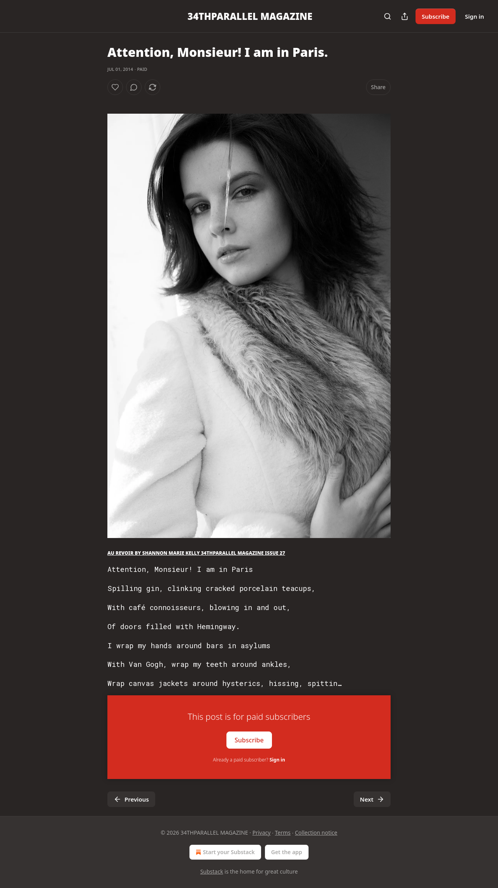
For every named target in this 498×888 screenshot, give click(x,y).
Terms (283, 832)
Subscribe (435, 16)
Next (372, 799)
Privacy (262, 832)
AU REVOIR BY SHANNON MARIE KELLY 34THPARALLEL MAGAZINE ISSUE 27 (196, 553)
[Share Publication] (404, 16)
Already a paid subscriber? (249, 759)
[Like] (115, 87)
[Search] (387, 16)
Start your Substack (224, 852)
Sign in (474, 16)
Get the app (286, 852)
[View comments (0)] (134, 87)
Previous (131, 799)
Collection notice (316, 832)
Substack (211, 871)
